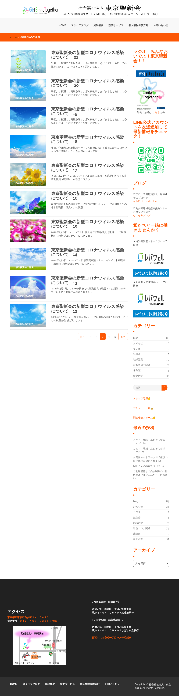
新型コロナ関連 (141, 365)
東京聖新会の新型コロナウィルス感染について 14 (87, 252)
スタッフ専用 (142, 398)
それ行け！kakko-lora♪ (146, 201)
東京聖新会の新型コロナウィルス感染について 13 (87, 280)
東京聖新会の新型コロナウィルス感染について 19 (87, 111)
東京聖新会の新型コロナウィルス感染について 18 (87, 139)
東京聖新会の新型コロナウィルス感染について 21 (87, 55)
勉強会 (137, 354)
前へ (82, 336)
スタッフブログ (79, 25)
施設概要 (98, 25)
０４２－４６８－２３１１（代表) (38, 620)
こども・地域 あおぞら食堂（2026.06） (149, 441)
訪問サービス (116, 25)
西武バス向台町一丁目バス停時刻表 (111, 637)
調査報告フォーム (143, 417)
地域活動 (138, 359)
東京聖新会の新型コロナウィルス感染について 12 (87, 308)
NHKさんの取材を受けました (149, 466)
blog (135, 338)
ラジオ (137, 348)
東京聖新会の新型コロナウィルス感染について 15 (87, 224)
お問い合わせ (160, 25)
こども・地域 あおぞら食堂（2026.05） (149, 450)
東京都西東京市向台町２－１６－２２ (28, 617)
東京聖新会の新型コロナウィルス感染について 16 (87, 196)
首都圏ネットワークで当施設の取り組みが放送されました (150, 459)
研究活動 (138, 375)
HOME (62, 25)
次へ (123, 336)
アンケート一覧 (143, 408)
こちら (156, 112)
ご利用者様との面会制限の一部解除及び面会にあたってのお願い (150, 475)
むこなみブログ (141, 215)
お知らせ (138, 343)
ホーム (13, 37)
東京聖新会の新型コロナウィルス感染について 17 (87, 167)
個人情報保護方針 (138, 25)
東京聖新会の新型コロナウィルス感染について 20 (87, 83)
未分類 (137, 370)
